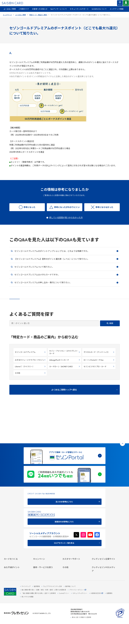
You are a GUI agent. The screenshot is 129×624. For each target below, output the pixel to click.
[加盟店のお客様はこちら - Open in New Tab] (64, 481)
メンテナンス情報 (116, 9)
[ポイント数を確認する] (16, 572)
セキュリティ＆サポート (79, 9)
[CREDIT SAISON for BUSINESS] (64, 461)
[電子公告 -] (104, 541)
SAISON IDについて (99, 9)
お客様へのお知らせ (39, 9)
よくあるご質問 (10, 9)
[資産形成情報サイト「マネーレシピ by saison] (104, 562)
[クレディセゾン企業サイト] (104, 527)
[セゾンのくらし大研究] (104, 566)
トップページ (7, 15)
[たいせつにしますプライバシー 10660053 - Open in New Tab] (120, 618)
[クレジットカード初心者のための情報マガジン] (104, 557)
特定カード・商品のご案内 (38, 15)
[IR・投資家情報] (104, 538)
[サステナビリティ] (104, 535)
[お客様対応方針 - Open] (96, 593)
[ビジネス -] (104, 532)
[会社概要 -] (104, 529)
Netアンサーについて (58, 9)
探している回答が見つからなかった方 (66, 218)
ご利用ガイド (24, 9)
